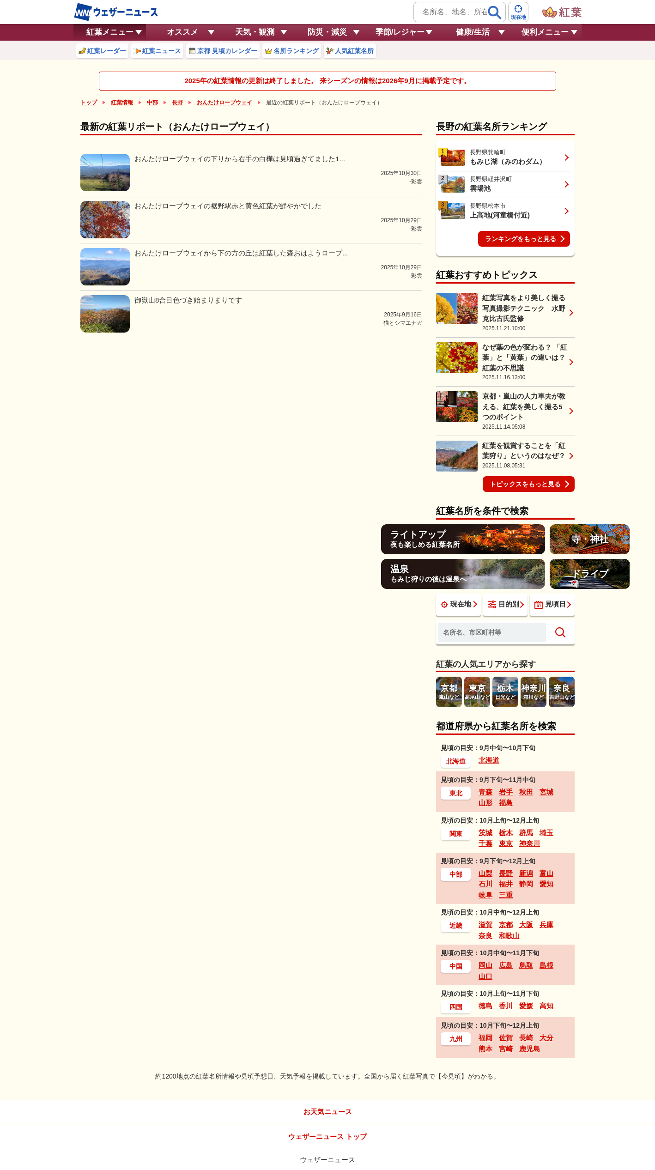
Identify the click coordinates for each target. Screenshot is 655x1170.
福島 (506, 802)
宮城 (546, 792)
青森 (485, 792)
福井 (506, 884)
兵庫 (546, 924)
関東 (455, 833)
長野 (177, 102)
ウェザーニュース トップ (327, 1136)
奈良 (485, 936)
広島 (506, 965)
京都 (506, 924)
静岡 (526, 884)
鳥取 (526, 965)
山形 (485, 802)
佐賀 (506, 1038)
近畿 (455, 925)
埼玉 (546, 833)
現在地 (456, 604)
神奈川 (529, 843)
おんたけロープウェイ (224, 102)
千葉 (485, 843)
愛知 (546, 884)
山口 (485, 976)
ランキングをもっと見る (520, 238)
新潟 (526, 873)
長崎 (526, 1038)
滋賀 (485, 924)
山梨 (485, 873)
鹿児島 (529, 1049)
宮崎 (506, 1049)
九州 (455, 1039)
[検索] (495, 12)
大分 (546, 1038)
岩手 (506, 792)
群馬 (526, 833)
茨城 (485, 833)
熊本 (485, 1049)
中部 (152, 102)
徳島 (485, 1006)
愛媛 (526, 1006)
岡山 (485, 965)
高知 (546, 1006)
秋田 (526, 792)
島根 (546, 965)
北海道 (456, 761)
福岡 (485, 1038)
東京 (506, 843)
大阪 (526, 924)
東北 (455, 793)
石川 (485, 884)
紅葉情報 (122, 102)
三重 (506, 895)
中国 (455, 966)
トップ (88, 102)
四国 (455, 1007)
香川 (506, 1006)
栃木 (506, 833)
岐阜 (485, 895)
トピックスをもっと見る (525, 484)
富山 (546, 873)
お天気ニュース (327, 1111)
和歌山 (509, 936)
